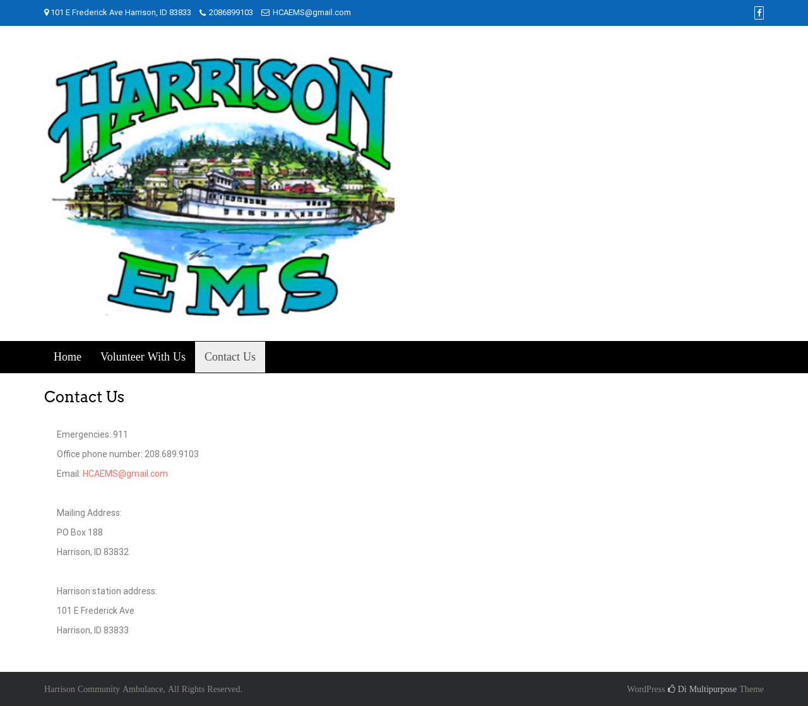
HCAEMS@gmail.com (312, 12)
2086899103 (231, 12)
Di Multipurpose (702, 689)
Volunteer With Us (143, 357)
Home (67, 357)
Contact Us (230, 357)
